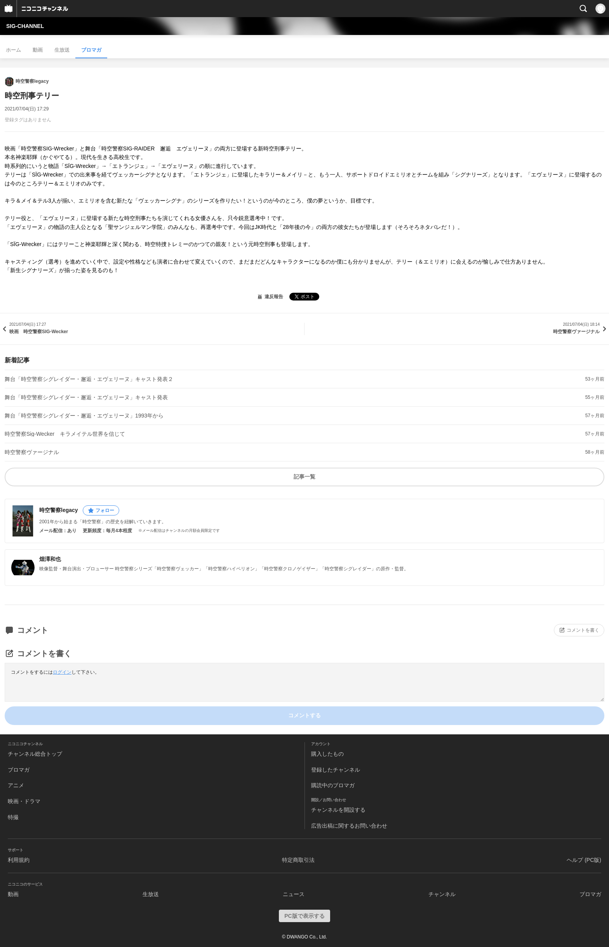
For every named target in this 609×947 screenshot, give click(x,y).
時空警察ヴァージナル (32, 452)
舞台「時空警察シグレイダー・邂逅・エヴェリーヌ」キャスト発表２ (89, 379)
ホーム (13, 50)
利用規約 (19, 860)
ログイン (62, 672)
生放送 (62, 50)
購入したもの (327, 754)
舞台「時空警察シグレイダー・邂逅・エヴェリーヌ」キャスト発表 (86, 397)
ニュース (293, 894)
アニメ (16, 785)
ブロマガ (91, 50)
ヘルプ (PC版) (584, 860)
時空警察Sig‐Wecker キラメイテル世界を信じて (65, 434)
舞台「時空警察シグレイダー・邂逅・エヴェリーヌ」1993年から (84, 415)
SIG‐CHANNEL (25, 26)
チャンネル (442, 894)
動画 (38, 50)
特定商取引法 (298, 860)
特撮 (13, 817)
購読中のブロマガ (333, 785)
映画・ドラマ (24, 801)
